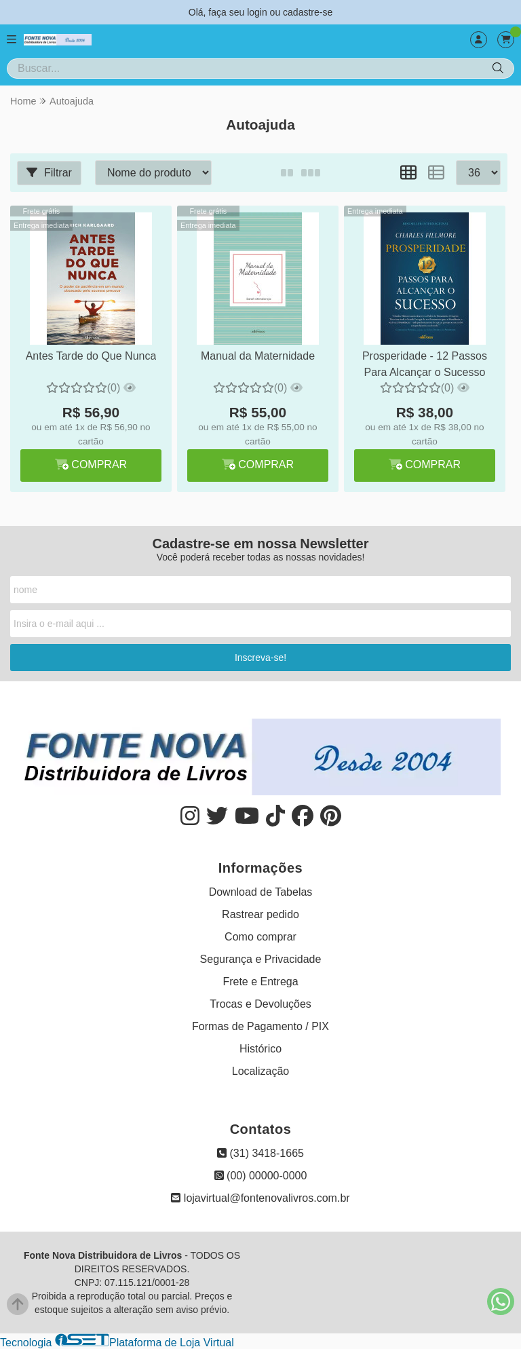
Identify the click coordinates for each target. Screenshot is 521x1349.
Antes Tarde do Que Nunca (91, 356)
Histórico (260, 1048)
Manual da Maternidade (258, 356)
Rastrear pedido (260, 914)
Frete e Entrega (260, 981)
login (258, 12)
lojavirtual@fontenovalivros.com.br (260, 1198)
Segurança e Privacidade (261, 959)
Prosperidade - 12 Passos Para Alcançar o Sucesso (424, 364)
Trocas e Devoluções (260, 1004)
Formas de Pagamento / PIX (260, 1026)
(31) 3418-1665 (260, 1153)
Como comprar (260, 937)
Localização (261, 1071)
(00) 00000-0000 (260, 1175)
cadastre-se (307, 12)
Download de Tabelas (261, 892)
